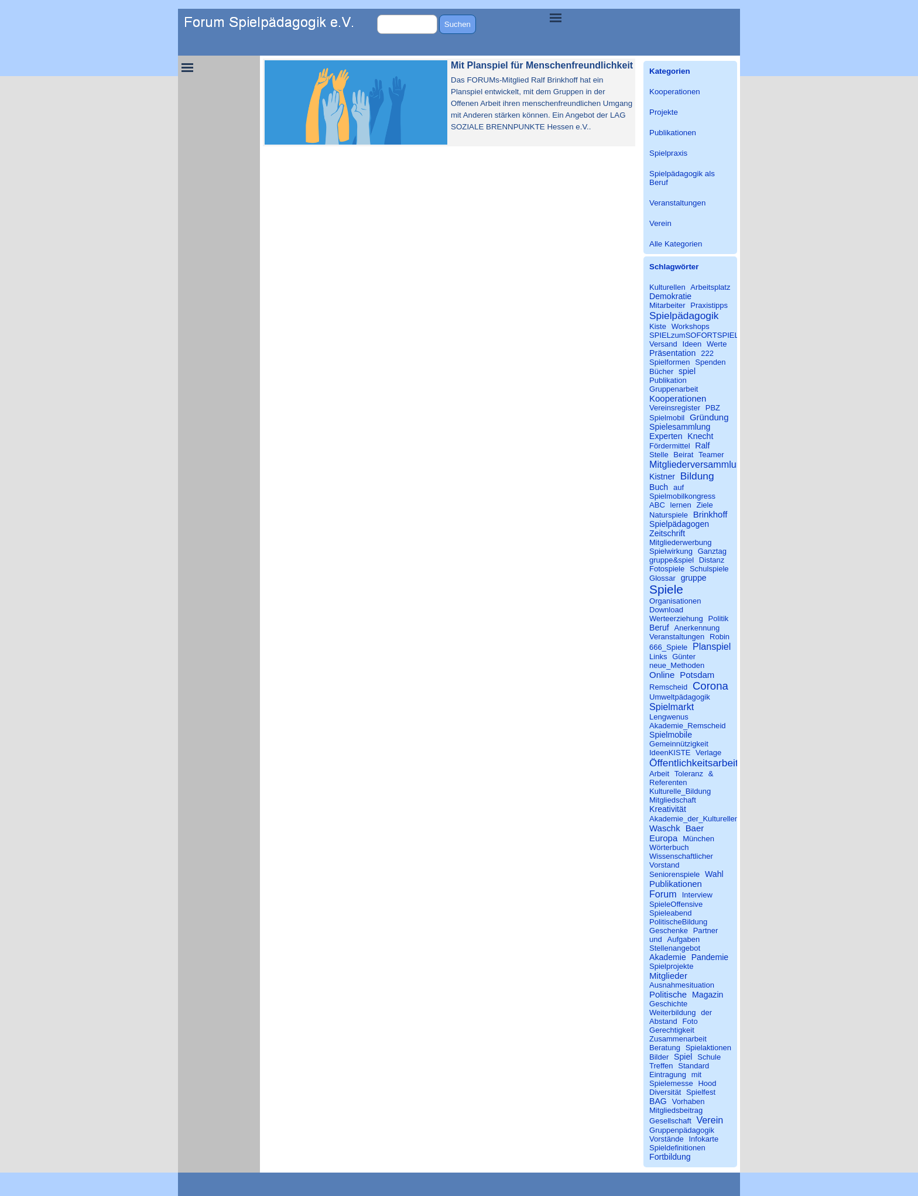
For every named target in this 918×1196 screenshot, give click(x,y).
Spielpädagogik (683, 315)
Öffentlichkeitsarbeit (693, 763)
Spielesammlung (679, 426)
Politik (718, 618)
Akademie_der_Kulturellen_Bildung (709, 818)
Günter (684, 656)
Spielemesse (671, 1083)
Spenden (710, 362)
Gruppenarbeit (673, 389)
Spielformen (669, 362)
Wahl (714, 874)
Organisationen (675, 601)
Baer (695, 828)
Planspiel (712, 646)
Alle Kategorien (675, 243)
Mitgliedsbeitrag (676, 1110)
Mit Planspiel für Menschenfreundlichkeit (542, 65)
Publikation (668, 380)
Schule (709, 1057)
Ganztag (712, 551)
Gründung (709, 417)
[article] (449, 102)
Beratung (664, 1047)
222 (707, 353)
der (706, 1012)
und (655, 939)
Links (658, 656)
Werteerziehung (676, 618)
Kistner (662, 476)
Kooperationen (674, 91)
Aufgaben (683, 939)
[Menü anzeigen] (555, 17)
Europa (663, 838)
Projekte (663, 112)
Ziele (704, 505)
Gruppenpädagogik (681, 1130)
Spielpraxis (668, 153)
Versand (663, 344)
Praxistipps (709, 305)
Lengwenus (668, 716)
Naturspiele (668, 514)
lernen (680, 505)
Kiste (657, 326)
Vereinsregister (674, 407)
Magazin (707, 994)
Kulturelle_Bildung (680, 791)
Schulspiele (709, 568)
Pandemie (710, 957)
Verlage (708, 752)
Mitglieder (668, 976)
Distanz (712, 560)
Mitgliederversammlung (698, 464)
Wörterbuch (668, 847)
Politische (668, 994)
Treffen (661, 1065)
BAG (658, 1101)
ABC (657, 505)
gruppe (694, 577)
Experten (666, 436)
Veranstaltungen (677, 202)
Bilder (659, 1057)
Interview (697, 894)
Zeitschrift (667, 533)
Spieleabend (670, 913)
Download (666, 609)
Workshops (691, 326)
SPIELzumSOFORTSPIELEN (699, 335)
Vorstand (664, 865)
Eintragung (667, 1074)
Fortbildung (670, 1156)
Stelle (659, 454)
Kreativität (667, 809)
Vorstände (666, 1139)
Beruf (659, 627)
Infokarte (703, 1139)
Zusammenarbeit (678, 1038)
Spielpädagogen (679, 524)
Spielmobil (666, 417)
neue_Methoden (676, 665)
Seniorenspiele (674, 874)
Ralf (702, 445)
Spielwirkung (671, 551)
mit (696, 1074)
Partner (705, 930)
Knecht (700, 436)
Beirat (683, 454)
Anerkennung (697, 627)
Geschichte (668, 1003)
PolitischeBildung (678, 921)
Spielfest (700, 1092)
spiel (687, 371)
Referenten (668, 782)
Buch (658, 487)
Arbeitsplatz (710, 287)
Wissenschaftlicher (681, 856)
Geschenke (668, 930)
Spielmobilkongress (682, 496)
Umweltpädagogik (679, 697)
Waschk (664, 828)
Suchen (457, 24)
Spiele (666, 589)
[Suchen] (407, 24)
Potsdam (697, 675)
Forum (663, 894)
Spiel (683, 1056)
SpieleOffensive (676, 904)
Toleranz (688, 773)
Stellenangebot (674, 948)
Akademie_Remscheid (687, 725)
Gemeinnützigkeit (678, 743)
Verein (660, 223)
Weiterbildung (672, 1012)
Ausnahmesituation (681, 985)
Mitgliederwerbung (680, 542)
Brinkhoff (710, 514)
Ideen (692, 344)
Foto (690, 1021)
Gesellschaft (670, 1120)
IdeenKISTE (669, 752)
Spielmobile (670, 734)
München (698, 838)
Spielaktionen (708, 1047)
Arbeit (659, 773)
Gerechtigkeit (671, 1030)
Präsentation (672, 353)
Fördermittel (669, 445)
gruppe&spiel (671, 560)
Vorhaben (688, 1101)
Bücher (661, 371)
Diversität (665, 1092)
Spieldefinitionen (677, 1147)
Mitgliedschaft (672, 800)
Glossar (662, 578)
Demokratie (670, 296)
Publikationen (672, 132)
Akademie (667, 957)
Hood (707, 1083)
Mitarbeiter (667, 305)
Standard (693, 1065)
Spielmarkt (671, 706)
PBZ (712, 407)
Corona (710, 686)
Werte (717, 344)
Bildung (697, 476)
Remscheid (668, 687)
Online (661, 675)
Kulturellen (667, 287)
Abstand (663, 1021)
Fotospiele (666, 568)
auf (678, 487)
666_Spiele (668, 647)
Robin (719, 636)
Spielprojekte (671, 966)
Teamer (711, 454)
